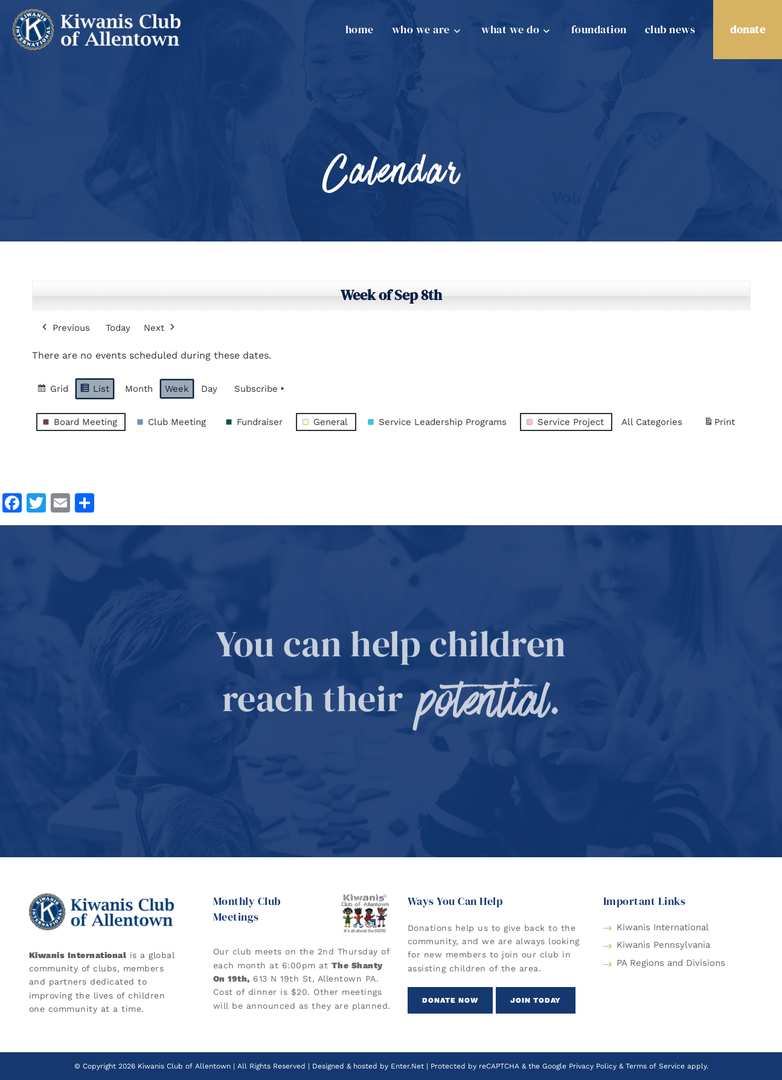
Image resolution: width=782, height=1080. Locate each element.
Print (719, 424)
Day (209, 388)
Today (118, 327)
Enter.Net (407, 1066)
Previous (65, 328)
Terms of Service (655, 1066)
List (94, 390)
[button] (450, 1000)
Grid (52, 390)
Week (177, 388)
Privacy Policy (593, 1066)
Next (160, 328)
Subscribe (260, 389)
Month (139, 388)
